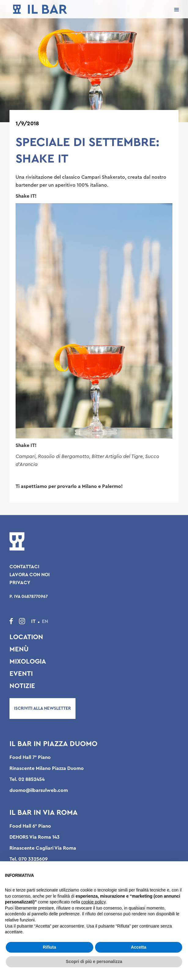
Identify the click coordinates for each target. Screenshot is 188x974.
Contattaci (24, 566)
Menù (18, 649)
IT (33, 621)
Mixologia (27, 661)
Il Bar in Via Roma (43, 812)
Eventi (21, 673)
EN (45, 621)
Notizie (22, 686)
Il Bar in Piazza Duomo (53, 744)
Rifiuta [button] (49, 947)
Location (26, 637)
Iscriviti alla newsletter (42, 708)
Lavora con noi (29, 574)
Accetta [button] (138, 947)
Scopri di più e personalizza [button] (94, 961)
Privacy (19, 582)
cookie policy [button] (93, 901)
